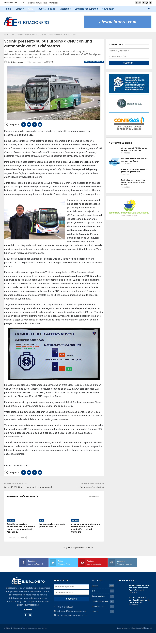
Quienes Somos (35, 3)
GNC (30, 8)
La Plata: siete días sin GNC (90, 487)
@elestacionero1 (83, 547)
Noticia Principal (96, 62)
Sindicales (65, 8)
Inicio (8, 8)
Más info (28, 609)
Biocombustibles (98, 596)
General (11, 520)
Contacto (53, 3)
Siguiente (22, 538)
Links (45, 3)
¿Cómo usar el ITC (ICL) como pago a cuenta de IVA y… (134, 149)
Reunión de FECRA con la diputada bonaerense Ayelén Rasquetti (139, 587)
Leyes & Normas (46, 8)
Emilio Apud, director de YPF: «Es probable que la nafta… (134, 170)
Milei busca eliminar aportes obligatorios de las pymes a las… (139, 600)
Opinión (20, 8)
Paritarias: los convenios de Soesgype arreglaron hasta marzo (133, 182)
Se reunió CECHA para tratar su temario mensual (28, 487)
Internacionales (98, 606)
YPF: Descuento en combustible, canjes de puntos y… (134, 160)
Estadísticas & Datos (86, 8)
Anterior (11, 538)
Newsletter (108, 8)
